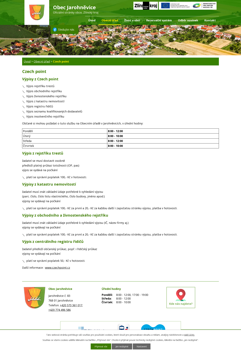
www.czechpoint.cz (57, 267)
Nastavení (142, 346)
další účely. (189, 334)
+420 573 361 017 (71, 305)
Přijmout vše (101, 346)
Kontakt (210, 20)
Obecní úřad (110, 20)
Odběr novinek (188, 20)
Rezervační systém (159, 20)
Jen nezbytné (122, 346)
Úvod (91, 20)
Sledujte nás (63, 29)
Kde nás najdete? (181, 304)
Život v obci (132, 20)
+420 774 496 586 (59, 310)
